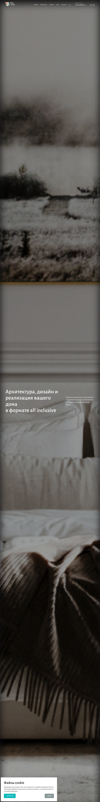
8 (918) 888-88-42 (80, 5)
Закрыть (49, 795)
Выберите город (79, 3)
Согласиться (9, 795)
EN (94, 5)
